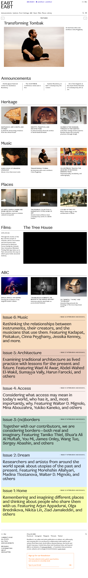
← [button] (2, 18)
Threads (53, 536)
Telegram (46, 536)
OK (70, 565)
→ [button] (85, 18)
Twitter (60, 536)
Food (20, 13)
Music (35, 13)
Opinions (15, 13)
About (3, 550)
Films (39, 13)
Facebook (30, 536)
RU (86, 2)
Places (44, 13)
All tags (4, 541)
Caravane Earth (46, 547)
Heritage (26, 13)
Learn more (61, 549)
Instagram (38, 536)
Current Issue (6, 537)
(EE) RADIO (30, 2)
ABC (31, 13)
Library (49, 13)
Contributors (6, 548)
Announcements (6, 13)
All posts (5, 539)
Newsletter (6, 552)
